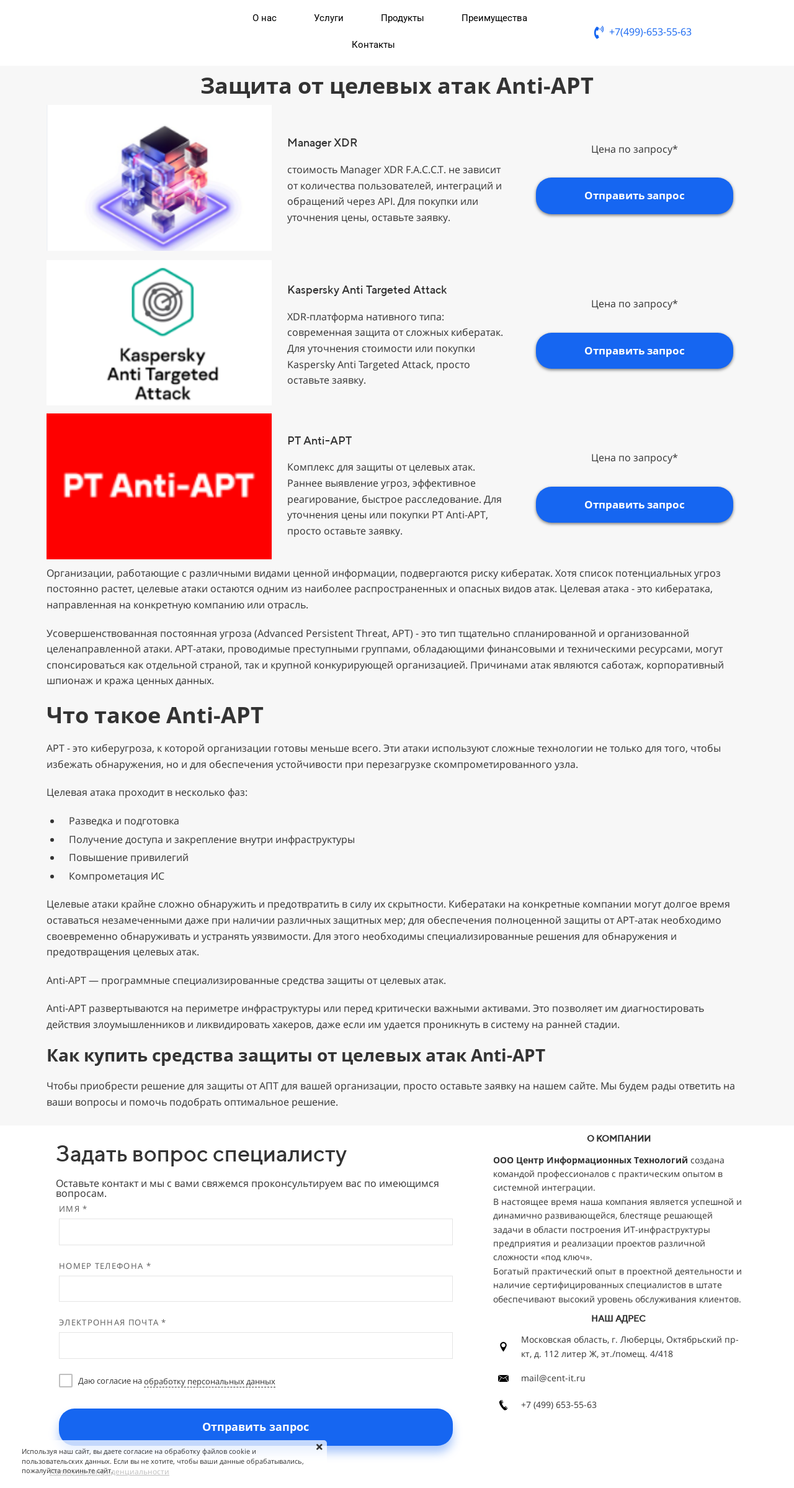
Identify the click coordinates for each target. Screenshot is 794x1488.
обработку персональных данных (209, 1381)
